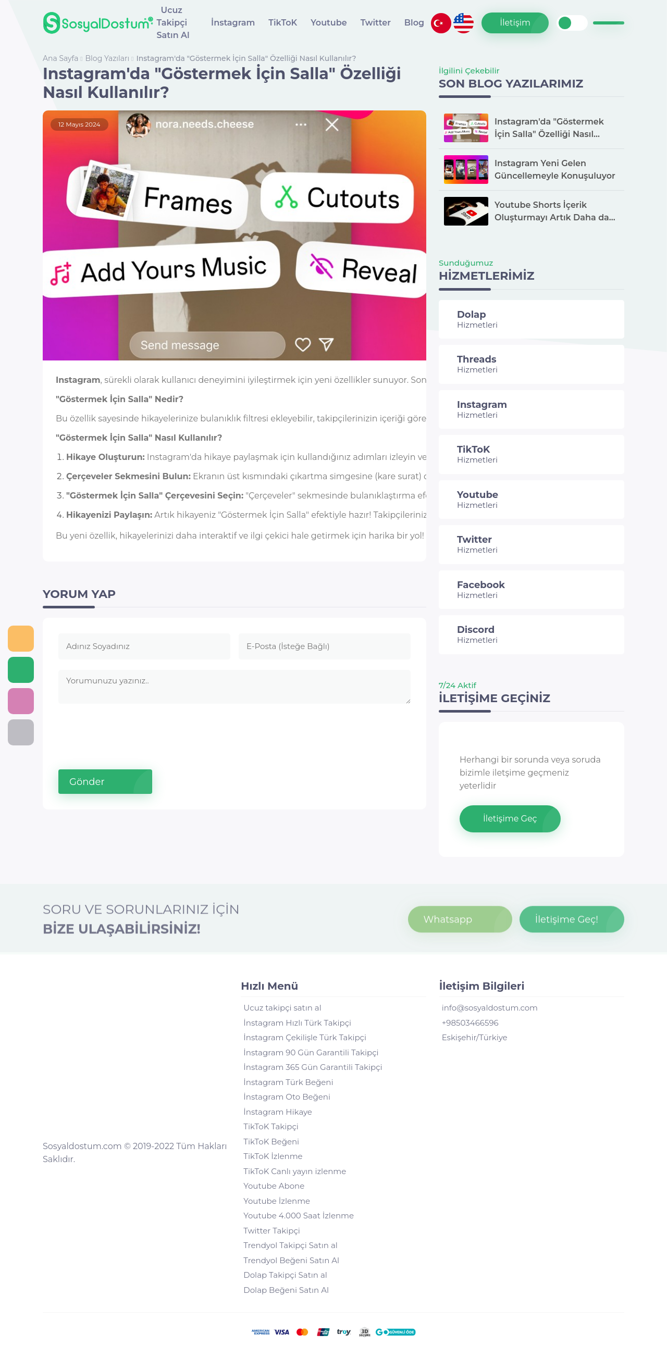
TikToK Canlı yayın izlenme (294, 1171)
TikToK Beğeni (271, 1141)
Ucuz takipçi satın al (282, 1008)
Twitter (376, 23)
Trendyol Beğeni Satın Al (291, 1260)
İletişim (515, 23)
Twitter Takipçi (271, 1231)
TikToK (282, 23)
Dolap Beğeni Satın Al (286, 1290)
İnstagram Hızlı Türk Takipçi (297, 1023)
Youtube (329, 23)
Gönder (87, 782)
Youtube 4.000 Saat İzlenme (298, 1215)
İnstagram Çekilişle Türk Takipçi (304, 1037)
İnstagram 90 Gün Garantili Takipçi (310, 1052)
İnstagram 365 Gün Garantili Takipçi (312, 1067)
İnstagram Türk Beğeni (288, 1082)
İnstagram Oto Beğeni (286, 1097)
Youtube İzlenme (276, 1201)
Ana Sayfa (61, 58)
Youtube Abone (273, 1186)
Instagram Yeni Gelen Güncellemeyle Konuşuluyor (555, 169)
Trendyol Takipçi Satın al (290, 1245)
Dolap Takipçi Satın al (285, 1275)
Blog (414, 23)
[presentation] (137, 732)
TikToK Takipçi (271, 1126)
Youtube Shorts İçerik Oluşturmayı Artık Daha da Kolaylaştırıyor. (552, 212)
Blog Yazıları (108, 58)
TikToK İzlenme (272, 1156)
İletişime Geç (510, 819)
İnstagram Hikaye (277, 1112)
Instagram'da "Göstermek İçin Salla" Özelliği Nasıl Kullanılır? (246, 58)
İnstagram (233, 23)
